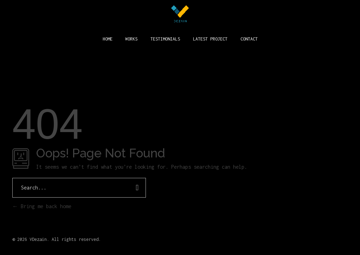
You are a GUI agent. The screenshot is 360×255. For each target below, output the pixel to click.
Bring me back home (41, 206)
